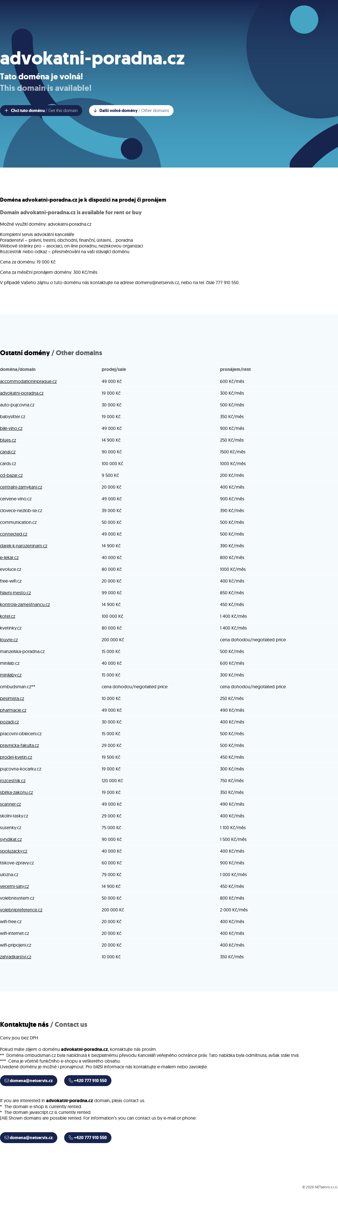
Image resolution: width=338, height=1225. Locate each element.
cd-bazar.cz (11, 475)
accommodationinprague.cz (28, 381)
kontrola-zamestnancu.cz (25, 604)
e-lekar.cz (9, 557)
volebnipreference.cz (21, 910)
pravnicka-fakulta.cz (19, 745)
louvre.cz (9, 639)
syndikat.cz (11, 839)
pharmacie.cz (13, 710)
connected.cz (13, 534)
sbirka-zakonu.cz (16, 792)
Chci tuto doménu (41, 110)
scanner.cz (10, 804)
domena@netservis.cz (29, 1081)
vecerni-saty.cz (14, 886)
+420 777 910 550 (88, 1081)
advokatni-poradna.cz (22, 393)
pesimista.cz (12, 698)
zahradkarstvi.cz (15, 956)
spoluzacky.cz (13, 851)
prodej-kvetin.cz (16, 757)
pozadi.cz (9, 722)
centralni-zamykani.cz (21, 487)
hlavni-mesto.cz (15, 592)
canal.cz (7, 452)
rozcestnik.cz (12, 780)
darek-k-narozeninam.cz (23, 545)
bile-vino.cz (11, 428)
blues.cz (8, 440)
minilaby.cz (10, 675)
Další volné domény (131, 110)
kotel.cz (7, 616)
